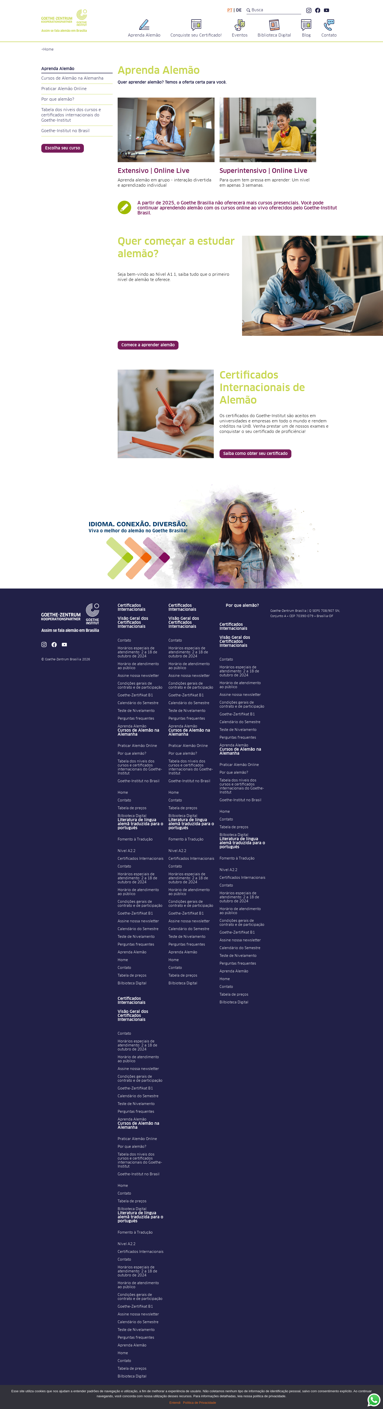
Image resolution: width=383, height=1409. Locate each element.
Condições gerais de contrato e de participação (140, 685)
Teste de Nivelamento (136, 711)
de (239, 10)
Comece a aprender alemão (148, 345)
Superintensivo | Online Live (263, 171)
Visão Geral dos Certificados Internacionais (133, 623)
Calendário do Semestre (138, 703)
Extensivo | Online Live (153, 171)
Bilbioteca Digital (132, 816)
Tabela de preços (132, 808)
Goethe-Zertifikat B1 (135, 695)
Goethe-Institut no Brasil (65, 131)
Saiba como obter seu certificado (255, 454)
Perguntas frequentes (136, 718)
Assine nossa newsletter (138, 676)
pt (229, 10)
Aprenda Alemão (132, 726)
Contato (124, 640)
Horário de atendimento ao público (138, 666)
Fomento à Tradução (135, 839)
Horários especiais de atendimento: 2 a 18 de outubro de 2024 (137, 652)
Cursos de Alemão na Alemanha (72, 78)
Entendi (174, 1402)
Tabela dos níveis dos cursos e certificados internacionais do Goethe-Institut (71, 115)
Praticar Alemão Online (64, 89)
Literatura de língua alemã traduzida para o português (140, 824)
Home (48, 49)
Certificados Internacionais (131, 608)
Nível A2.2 (126, 851)
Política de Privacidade (199, 1402)
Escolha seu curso (62, 148)
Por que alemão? (57, 99)
